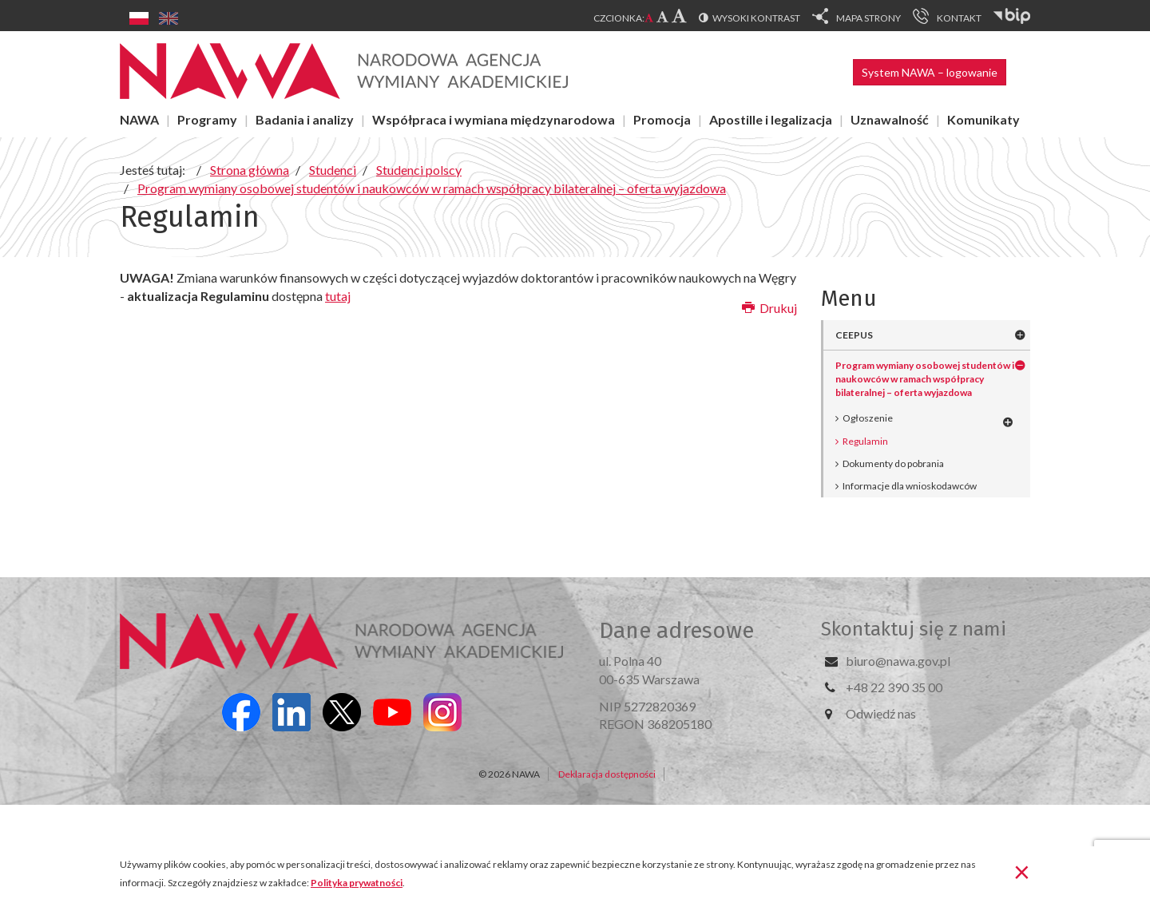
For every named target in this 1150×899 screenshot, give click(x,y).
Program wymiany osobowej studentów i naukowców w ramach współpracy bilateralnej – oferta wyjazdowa (924, 378)
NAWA (139, 119)
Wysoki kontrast (756, 18)
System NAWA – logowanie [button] (929, 72)
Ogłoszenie (868, 418)
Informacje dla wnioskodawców (910, 486)
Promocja (662, 119)
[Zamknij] (1021, 871)
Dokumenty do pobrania (893, 463)
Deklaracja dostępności (607, 774)
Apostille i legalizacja (770, 119)
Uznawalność (890, 119)
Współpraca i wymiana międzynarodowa (493, 119)
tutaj (338, 295)
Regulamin (865, 441)
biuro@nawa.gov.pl (898, 660)
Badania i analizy (305, 119)
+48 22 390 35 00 (894, 687)
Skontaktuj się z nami (913, 629)
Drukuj (769, 307)
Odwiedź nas (881, 713)
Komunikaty (983, 119)
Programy (207, 119)
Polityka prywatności (356, 883)
